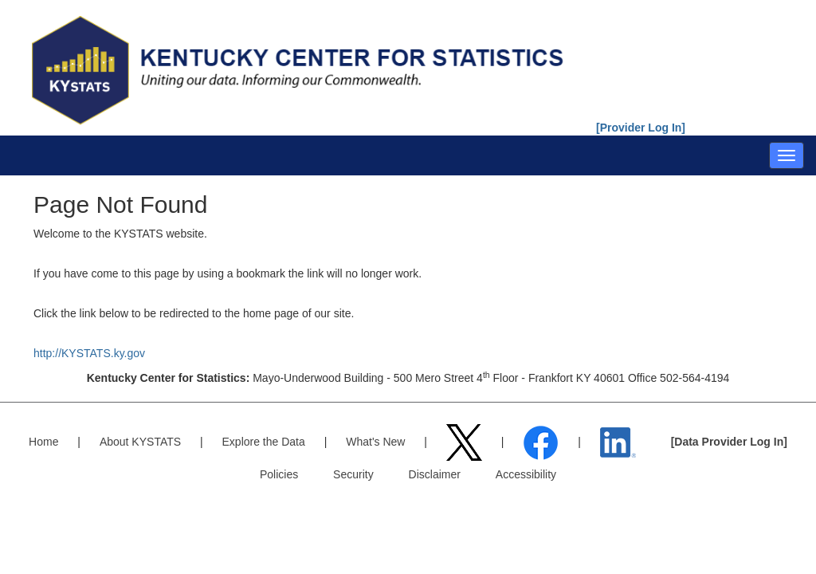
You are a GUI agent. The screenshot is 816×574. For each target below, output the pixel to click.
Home (43, 441)
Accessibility (526, 474)
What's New (375, 441)
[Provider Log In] (640, 127)
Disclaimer (435, 474)
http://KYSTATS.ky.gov (89, 353)
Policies (279, 474)
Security (353, 474)
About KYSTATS (140, 441)
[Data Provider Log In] (729, 441)
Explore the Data (263, 441)
